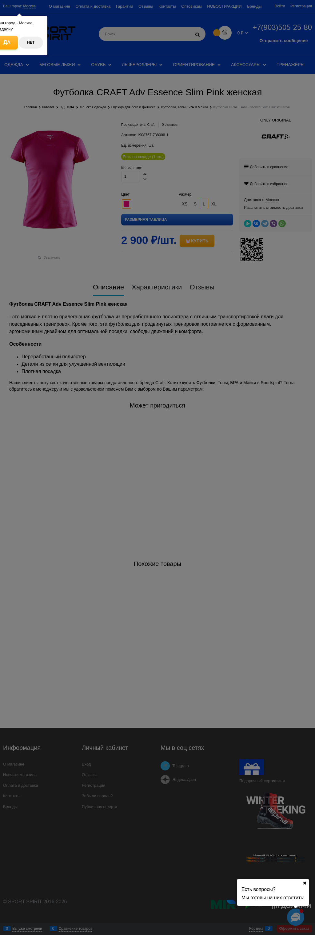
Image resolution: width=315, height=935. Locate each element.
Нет (30, 42)
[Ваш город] (304, 883)
